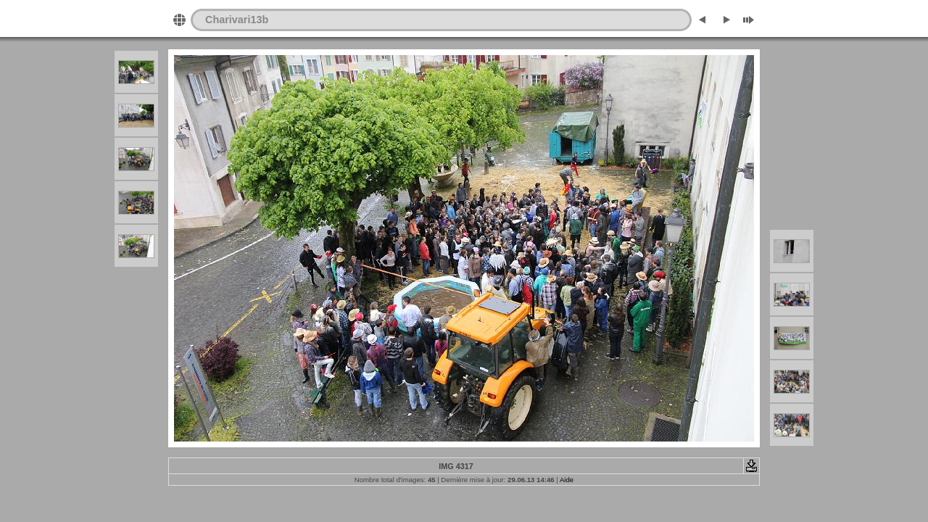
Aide (566, 480)
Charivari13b (236, 19)
